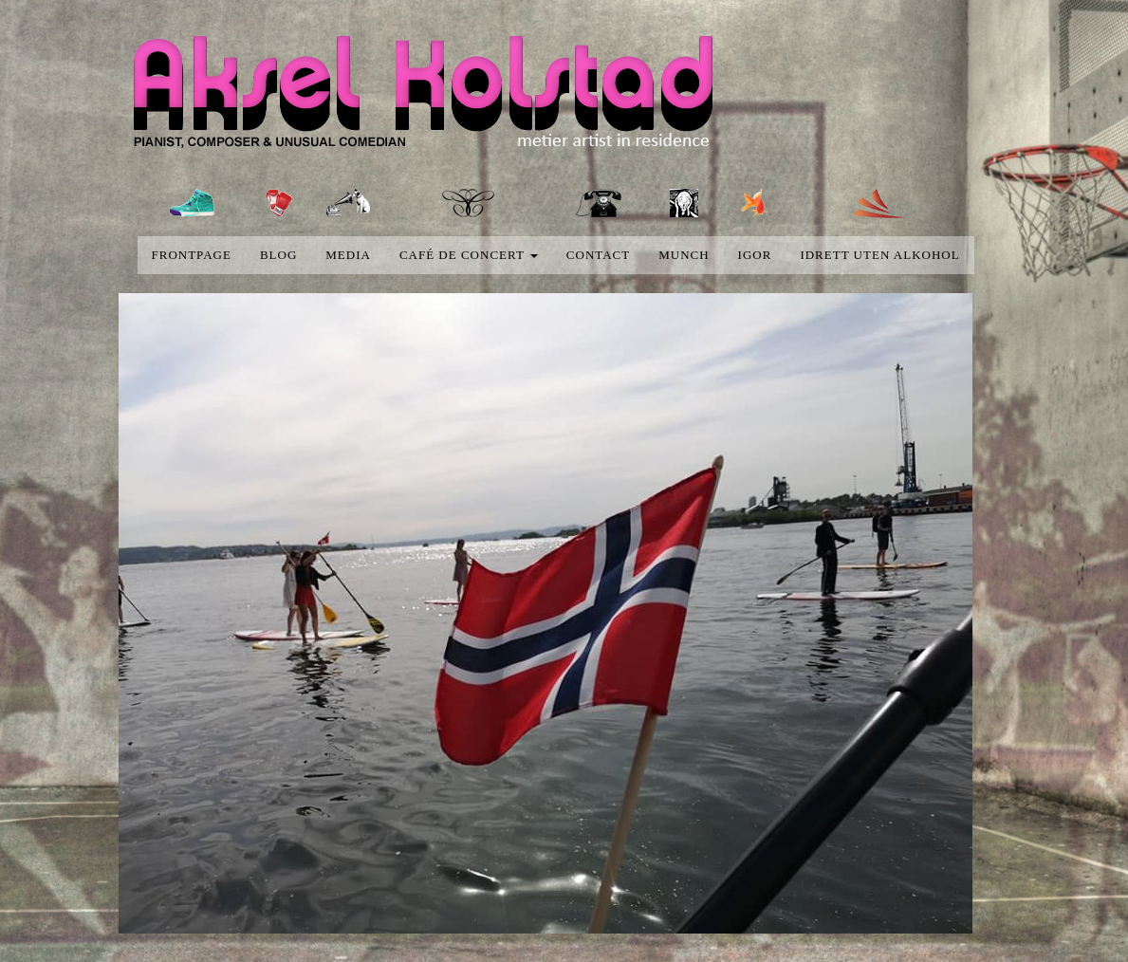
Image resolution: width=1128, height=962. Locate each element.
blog (278, 255)
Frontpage (191, 255)
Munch (683, 255)
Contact (598, 255)
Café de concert (468, 255)
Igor (755, 255)
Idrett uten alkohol (879, 255)
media (348, 255)
